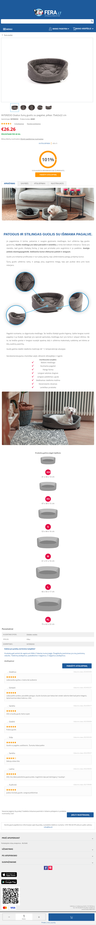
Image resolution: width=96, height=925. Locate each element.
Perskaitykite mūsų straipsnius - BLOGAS (14, 843)
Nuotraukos (57, 183)
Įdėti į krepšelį (71, 917)
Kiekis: (24, 919)
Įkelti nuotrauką (80, 815)
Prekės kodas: (25, 119)
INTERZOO (14, 119)
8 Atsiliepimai (19, 124)
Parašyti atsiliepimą (34, 124)
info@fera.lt (48, 827)
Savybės (24, 183)
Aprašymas (9, 183)
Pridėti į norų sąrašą (49, 922)
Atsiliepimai (39, 183)
